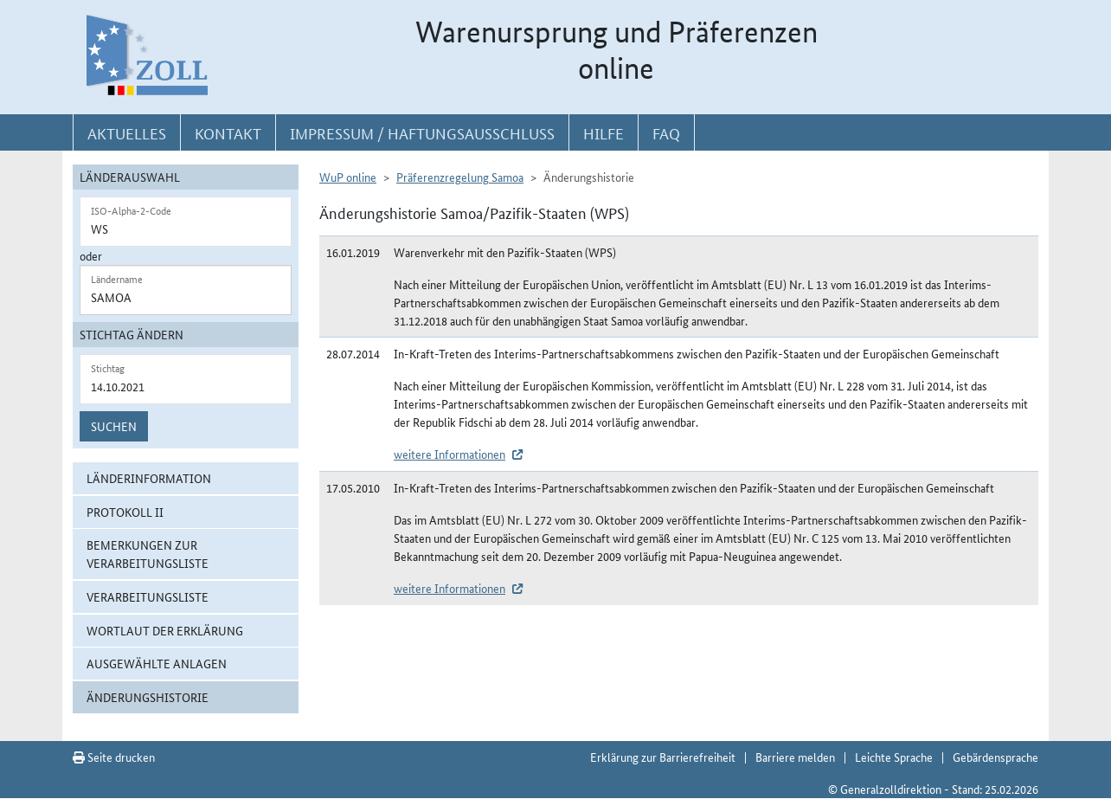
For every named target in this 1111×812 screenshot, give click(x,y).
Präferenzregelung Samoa (459, 176)
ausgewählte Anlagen (157, 663)
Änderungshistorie (148, 697)
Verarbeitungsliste (148, 596)
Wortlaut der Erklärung (165, 630)
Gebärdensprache (995, 756)
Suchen (114, 426)
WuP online (347, 176)
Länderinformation (149, 478)
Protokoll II (125, 511)
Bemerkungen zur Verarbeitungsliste (148, 553)
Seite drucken (114, 756)
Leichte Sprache (894, 756)
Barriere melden (795, 756)
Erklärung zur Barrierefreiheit (662, 756)
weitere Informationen (449, 453)
